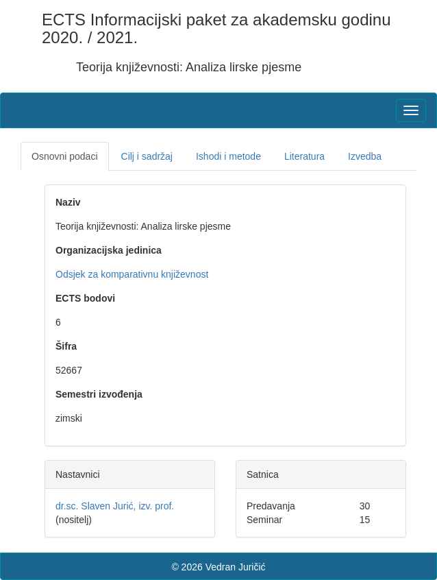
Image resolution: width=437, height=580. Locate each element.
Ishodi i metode (228, 156)
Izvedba (365, 156)
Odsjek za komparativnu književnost (131, 274)
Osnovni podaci (65, 156)
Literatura (304, 156)
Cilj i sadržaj (147, 156)
